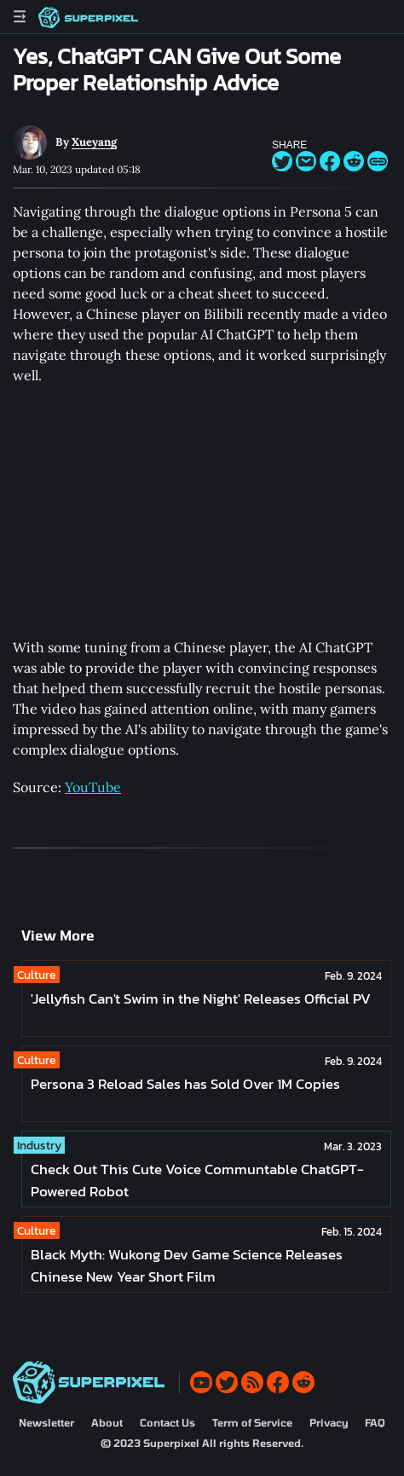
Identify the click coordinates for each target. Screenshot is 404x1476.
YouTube (93, 787)
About (107, 1422)
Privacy (328, 1422)
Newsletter (46, 1422)
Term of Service (252, 1422)
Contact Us (167, 1422)
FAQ (375, 1422)
